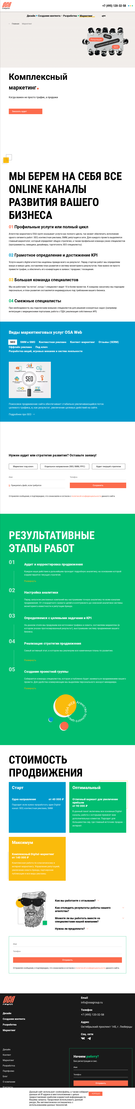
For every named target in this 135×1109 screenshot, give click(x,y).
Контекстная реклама (56, 341)
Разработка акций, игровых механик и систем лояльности (46, 353)
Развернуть (30, 585)
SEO (11, 341)
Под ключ (72, 347)
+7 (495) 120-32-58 (112, 6)
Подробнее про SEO (22, 419)
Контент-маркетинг (89, 341)
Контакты (8, 1087)
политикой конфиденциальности (86, 501)
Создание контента (49, 15)
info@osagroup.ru (92, 1002)
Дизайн (31, 15)
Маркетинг (86, 15)
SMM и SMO (28, 341)
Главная (15, 24)
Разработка (70, 15)
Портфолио (8, 1071)
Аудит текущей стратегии (108, 471)
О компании (9, 1081)
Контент (7, 1055)
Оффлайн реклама (48, 347)
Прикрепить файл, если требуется (25, 490)
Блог (5, 1076)
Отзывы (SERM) (19, 347)
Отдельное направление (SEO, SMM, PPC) (65, 471)
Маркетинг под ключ (23, 471)
